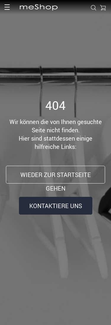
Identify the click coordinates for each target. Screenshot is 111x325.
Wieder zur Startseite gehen (55, 177)
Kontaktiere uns (55, 206)
